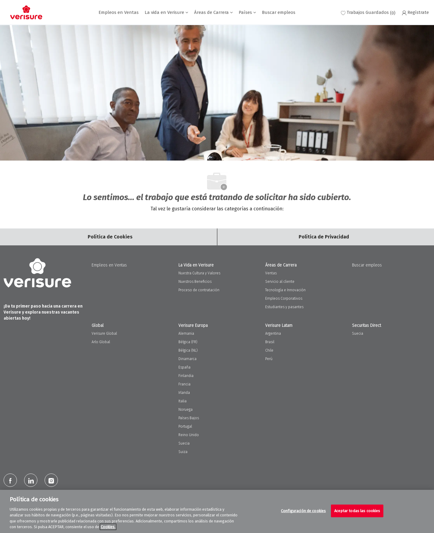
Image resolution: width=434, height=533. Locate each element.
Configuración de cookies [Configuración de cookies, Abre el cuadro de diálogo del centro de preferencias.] (303, 511)
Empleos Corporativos (283, 298)
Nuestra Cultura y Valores (199, 273)
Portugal (185, 426)
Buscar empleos (278, 12)
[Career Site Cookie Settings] (110, 236)
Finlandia (185, 376)
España (184, 367)
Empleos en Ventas (119, 12)
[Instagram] (51, 480)
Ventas (271, 273)
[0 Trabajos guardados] (368, 12)
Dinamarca (187, 359)
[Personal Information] (324, 236)
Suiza (182, 452)
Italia (182, 401)
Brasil (269, 342)
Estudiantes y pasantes (284, 307)
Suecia (184, 443)
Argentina (273, 333)
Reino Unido (188, 435)
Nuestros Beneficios (195, 281)
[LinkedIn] (30, 480)
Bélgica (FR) (187, 342)
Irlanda (184, 393)
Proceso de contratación (198, 290)
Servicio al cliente (279, 281)
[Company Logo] (26, 12)
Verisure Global (104, 333)
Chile (269, 350)
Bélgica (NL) (188, 350)
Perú (268, 359)
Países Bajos (188, 418)
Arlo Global (101, 342)
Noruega (185, 409)
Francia (184, 384)
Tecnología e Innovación (285, 290)
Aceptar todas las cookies (357, 511)
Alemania (186, 333)
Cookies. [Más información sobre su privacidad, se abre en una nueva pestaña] (108, 527)
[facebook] (10, 480)
